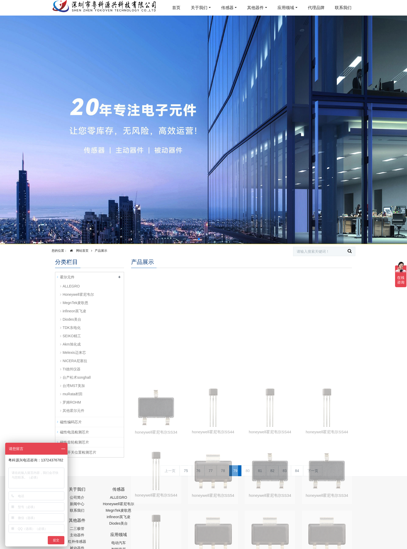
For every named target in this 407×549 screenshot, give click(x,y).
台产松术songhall (77, 377)
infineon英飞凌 (74, 311)
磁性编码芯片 (71, 422)
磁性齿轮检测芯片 (74, 442)
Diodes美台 (72, 319)
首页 (176, 7)
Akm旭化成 (72, 344)
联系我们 (343, 7)
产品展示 (101, 250)
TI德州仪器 (71, 369)
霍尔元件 (67, 277)
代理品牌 (316, 7)
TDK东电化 (72, 328)
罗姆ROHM (72, 402)
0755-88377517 (292, 492)
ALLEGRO (71, 286)
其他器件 (255, 7)
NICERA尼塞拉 (75, 361)
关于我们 (199, 7)
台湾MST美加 (74, 386)
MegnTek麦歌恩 (75, 303)
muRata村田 (73, 394)
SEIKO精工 (72, 336)
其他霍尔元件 (73, 411)
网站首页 (78, 250)
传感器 (227, 7)
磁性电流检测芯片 (74, 432)
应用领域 (285, 7)
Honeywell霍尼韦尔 (78, 294)
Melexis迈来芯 (74, 352)
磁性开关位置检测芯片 (78, 452)
